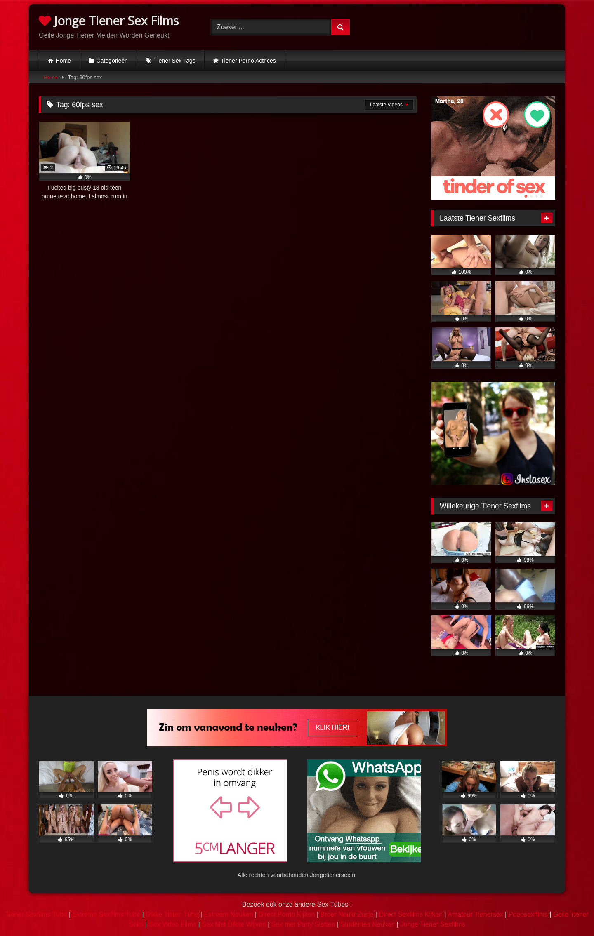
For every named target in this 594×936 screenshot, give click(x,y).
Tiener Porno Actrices (248, 60)
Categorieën (112, 60)
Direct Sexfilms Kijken (411, 914)
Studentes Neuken (368, 924)
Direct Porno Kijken (286, 914)
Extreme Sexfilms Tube (107, 914)
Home (63, 60)
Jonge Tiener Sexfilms (432, 924)
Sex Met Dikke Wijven (234, 924)
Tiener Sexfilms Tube (36, 914)
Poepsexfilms (528, 914)
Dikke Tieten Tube (172, 914)
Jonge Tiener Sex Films (109, 20)
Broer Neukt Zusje (346, 914)
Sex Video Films (172, 924)
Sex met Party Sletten (303, 924)
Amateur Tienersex (475, 914)
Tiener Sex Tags (174, 60)
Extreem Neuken (228, 914)
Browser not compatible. (469, 26)
